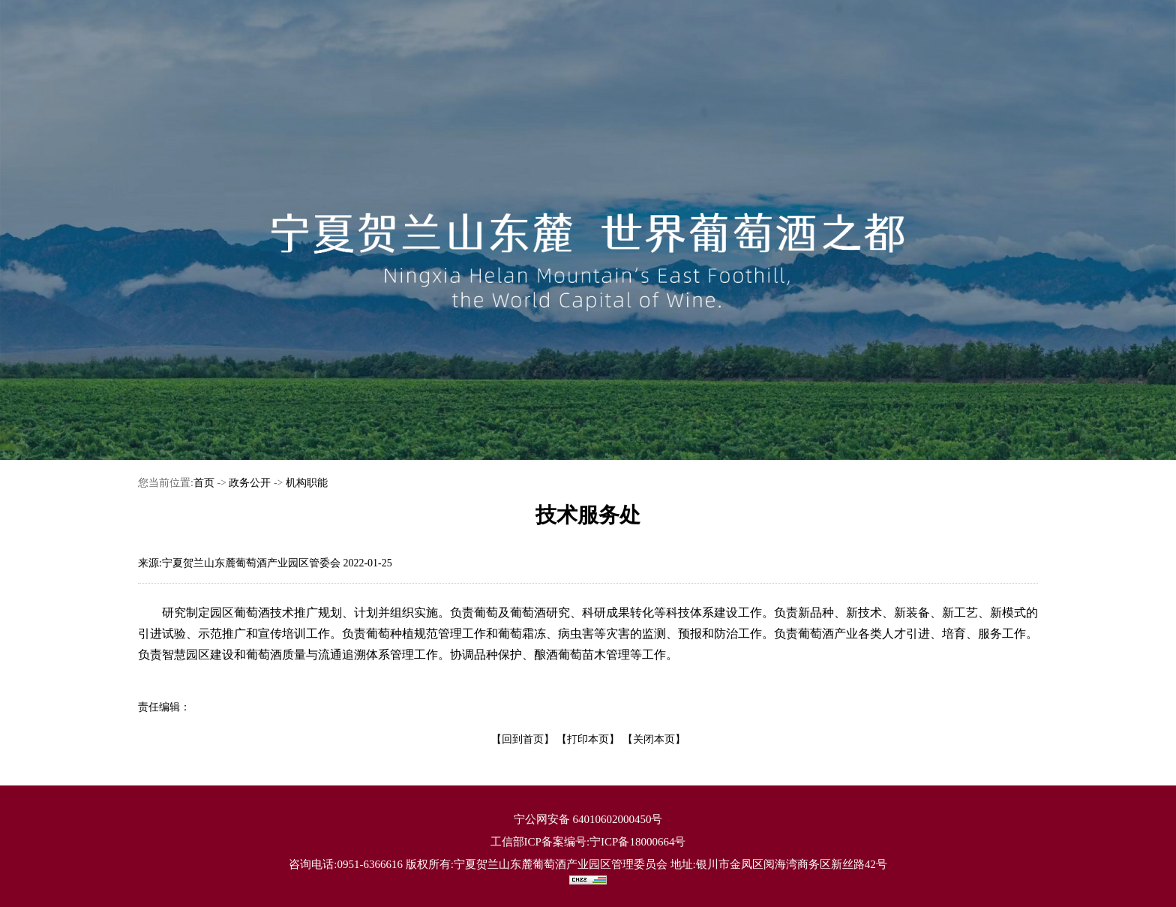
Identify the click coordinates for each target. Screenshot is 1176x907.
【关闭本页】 (654, 739)
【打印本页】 (588, 739)
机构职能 (307, 482)
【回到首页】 (522, 739)
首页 (204, 482)
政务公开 (250, 482)
